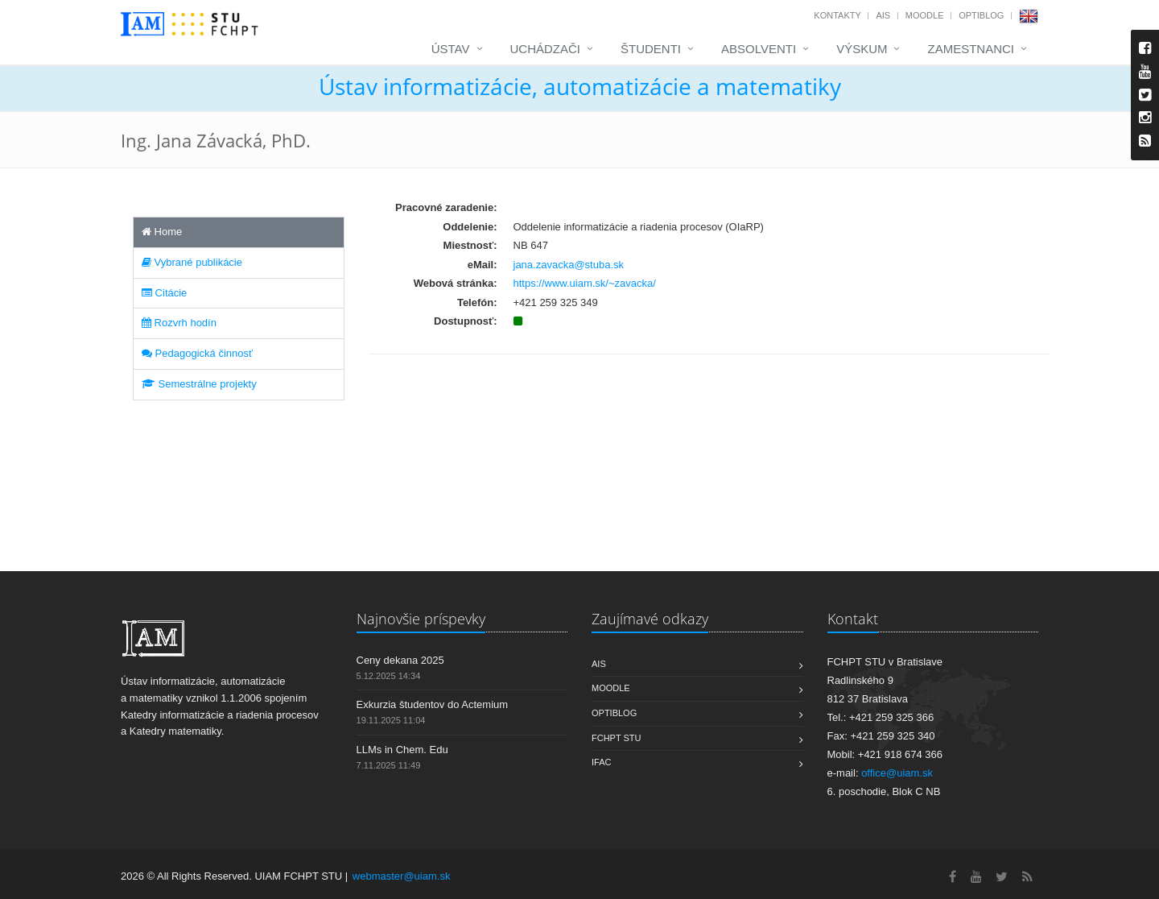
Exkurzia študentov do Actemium (433, 704)
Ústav (450, 49)
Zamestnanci (970, 49)
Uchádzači (545, 49)
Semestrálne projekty (199, 384)
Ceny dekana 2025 (400, 660)
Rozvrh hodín (179, 323)
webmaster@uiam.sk (402, 876)
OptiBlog (981, 15)
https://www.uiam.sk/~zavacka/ (585, 283)
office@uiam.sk (897, 773)
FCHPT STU (616, 738)
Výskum (861, 49)
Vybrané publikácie (192, 262)
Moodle (924, 15)
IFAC (601, 762)
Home (162, 232)
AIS (883, 15)
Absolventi (758, 49)
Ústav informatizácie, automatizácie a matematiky (580, 86)
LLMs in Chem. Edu (402, 750)
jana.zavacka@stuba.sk (569, 265)
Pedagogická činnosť (197, 353)
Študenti (651, 49)
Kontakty (837, 15)
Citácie (164, 293)
